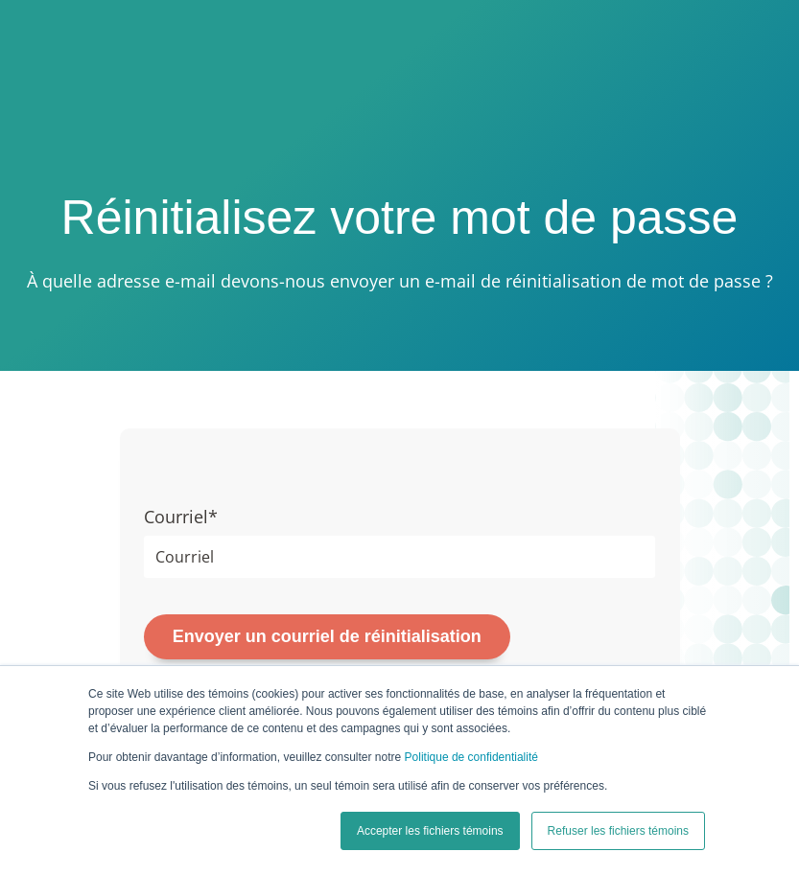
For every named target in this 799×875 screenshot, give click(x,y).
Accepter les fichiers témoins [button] (430, 831)
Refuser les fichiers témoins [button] (618, 831)
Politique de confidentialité (471, 757)
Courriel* (181, 516)
